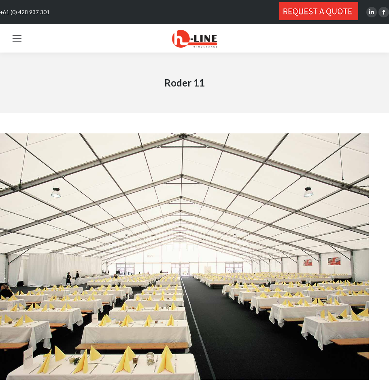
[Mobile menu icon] (17, 38)
